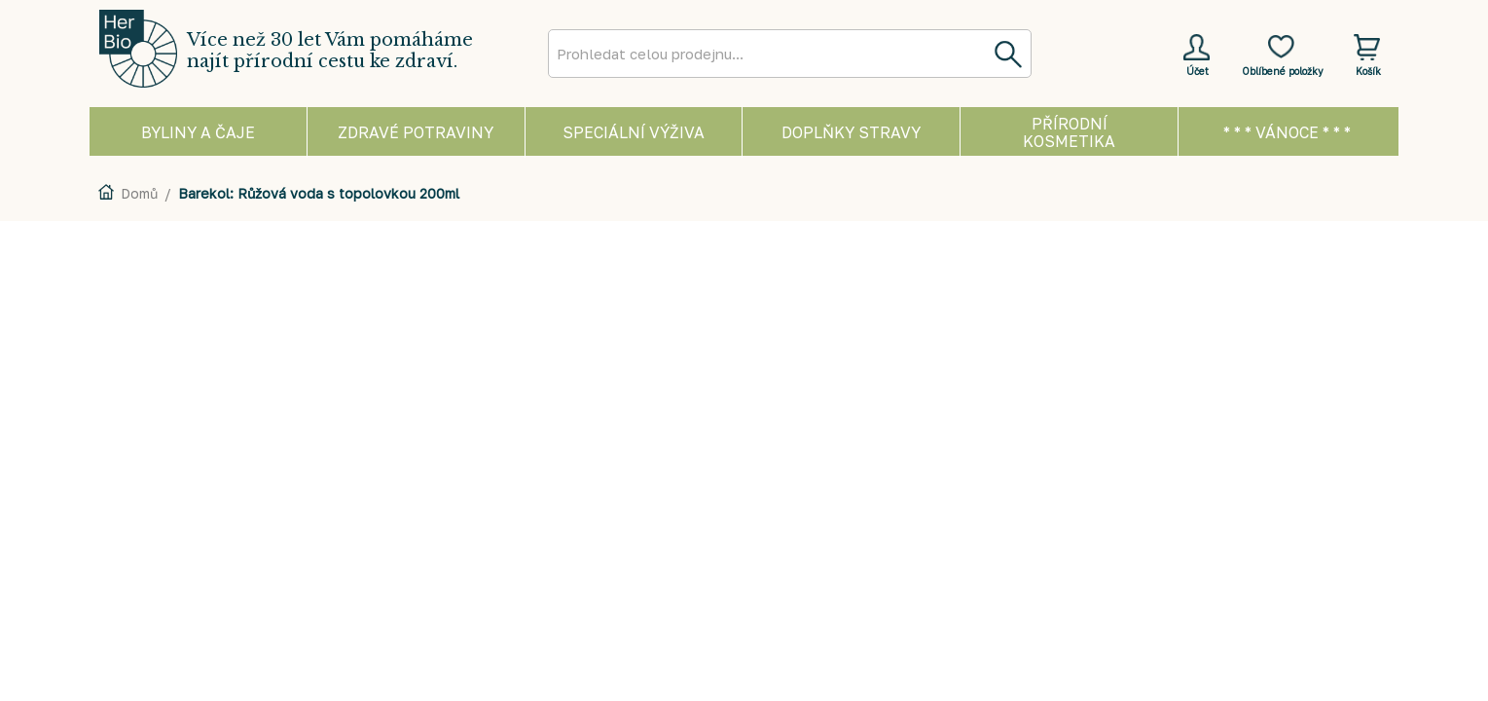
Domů (139, 193)
